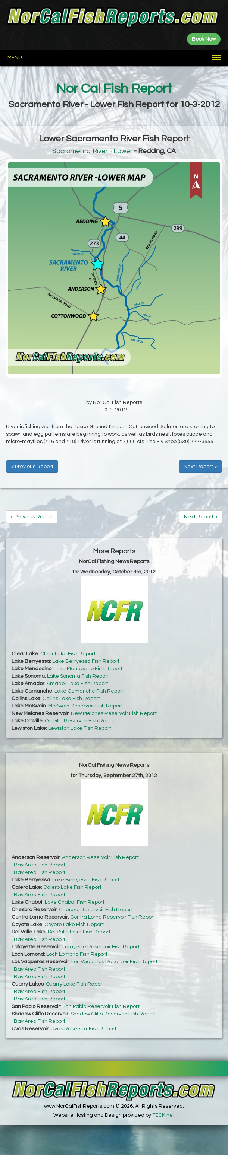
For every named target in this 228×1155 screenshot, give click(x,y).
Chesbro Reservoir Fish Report (96, 909)
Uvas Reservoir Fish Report (83, 1028)
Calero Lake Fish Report (72, 887)
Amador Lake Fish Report (77, 683)
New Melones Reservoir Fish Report (114, 713)
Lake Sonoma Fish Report (78, 676)
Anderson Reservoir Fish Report (100, 857)
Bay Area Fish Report (39, 865)
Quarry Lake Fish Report (75, 984)
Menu (14, 57)
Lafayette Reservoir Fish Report (101, 946)
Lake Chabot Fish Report (74, 902)
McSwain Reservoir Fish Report (85, 706)
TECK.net (163, 1115)
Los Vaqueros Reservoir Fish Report (114, 961)
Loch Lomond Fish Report (76, 954)
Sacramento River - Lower (92, 151)
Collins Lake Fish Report (71, 698)
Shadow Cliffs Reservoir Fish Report (113, 1013)
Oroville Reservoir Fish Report (80, 720)
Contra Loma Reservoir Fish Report (112, 917)
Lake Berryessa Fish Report (85, 661)
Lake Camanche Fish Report (89, 691)
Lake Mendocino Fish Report (88, 668)
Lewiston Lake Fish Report (79, 728)
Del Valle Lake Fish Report (79, 932)
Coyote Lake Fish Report (74, 924)
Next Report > (200, 466)
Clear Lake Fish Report (68, 653)
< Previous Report (32, 466)
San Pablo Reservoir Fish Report (101, 1006)
